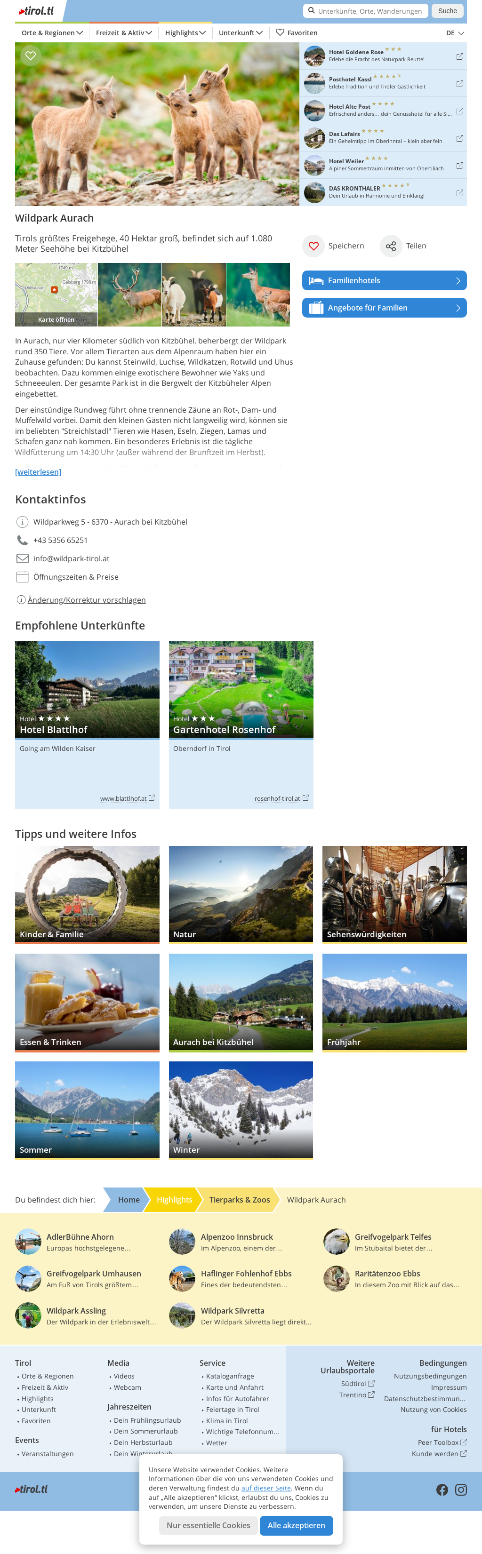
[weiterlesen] (38, 472)
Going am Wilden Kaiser (58, 748)
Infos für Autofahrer (237, 1398)
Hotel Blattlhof (87, 725)
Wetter (216, 1442)
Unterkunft (237, 32)
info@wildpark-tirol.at (71, 558)
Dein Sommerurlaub (146, 1430)
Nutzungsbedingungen (430, 1375)
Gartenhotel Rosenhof (241, 725)
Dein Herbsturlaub (143, 1442)
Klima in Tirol (227, 1420)
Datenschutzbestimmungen (425, 1398)
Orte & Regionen (48, 32)
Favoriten (296, 33)
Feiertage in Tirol (232, 1409)
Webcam (127, 1387)
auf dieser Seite (266, 1487)
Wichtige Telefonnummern (244, 1431)
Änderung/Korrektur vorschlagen (80, 600)
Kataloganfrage (230, 1375)
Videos (124, 1375)
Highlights (181, 32)
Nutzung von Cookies (434, 1409)
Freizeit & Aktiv (120, 32)
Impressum (449, 1387)
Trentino (357, 1395)
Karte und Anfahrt (235, 1387)
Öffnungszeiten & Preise (76, 577)
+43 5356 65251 (60, 540)
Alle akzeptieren (296, 1525)
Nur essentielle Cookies (208, 1525)
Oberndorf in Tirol (202, 748)
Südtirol (358, 1383)
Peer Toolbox (442, 1442)
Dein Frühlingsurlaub (147, 1420)
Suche (447, 11)
